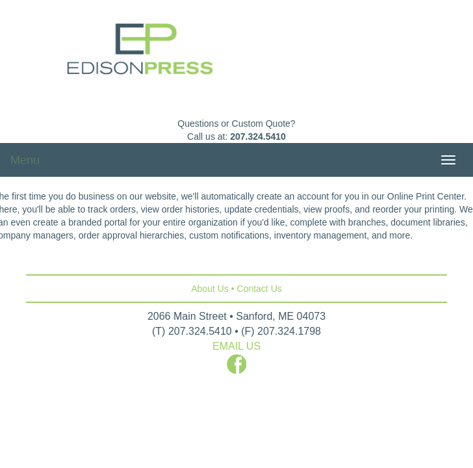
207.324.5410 (258, 136)
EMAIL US (236, 346)
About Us (210, 288)
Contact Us (259, 288)
